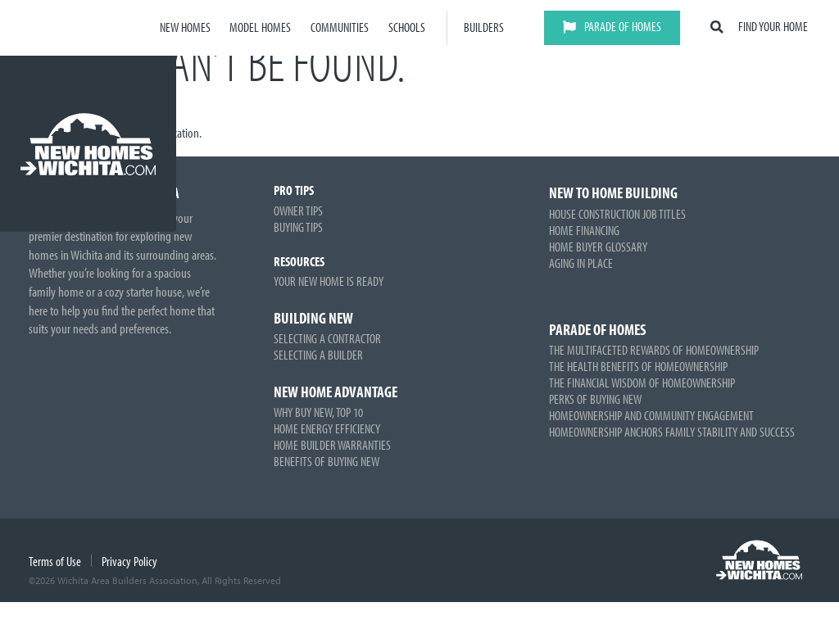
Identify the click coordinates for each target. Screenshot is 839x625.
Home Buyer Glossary (598, 246)
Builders (484, 27)
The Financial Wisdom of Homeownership (642, 382)
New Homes (185, 27)
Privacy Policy (129, 561)
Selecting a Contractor (327, 338)
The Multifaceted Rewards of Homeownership (654, 350)
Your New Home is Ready (328, 281)
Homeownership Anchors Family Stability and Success (672, 431)
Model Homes (260, 27)
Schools (406, 27)
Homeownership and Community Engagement (651, 415)
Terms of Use (55, 561)
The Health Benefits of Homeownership (638, 366)
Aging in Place (581, 263)
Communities (340, 27)
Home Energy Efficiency (327, 428)
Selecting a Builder (318, 354)
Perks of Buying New (595, 399)
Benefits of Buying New (326, 461)
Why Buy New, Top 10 (318, 412)
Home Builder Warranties (332, 445)
